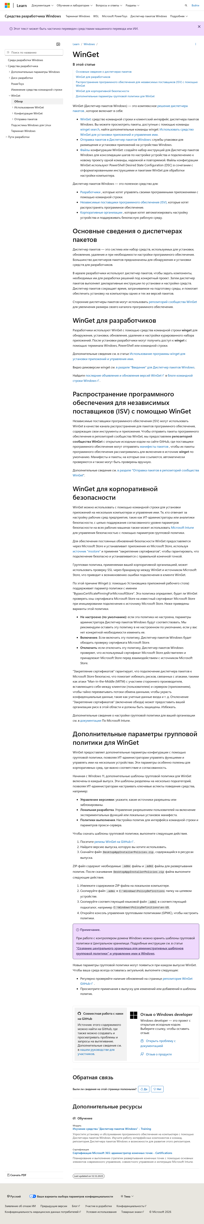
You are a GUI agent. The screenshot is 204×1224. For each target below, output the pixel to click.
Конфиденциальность (130, 1206)
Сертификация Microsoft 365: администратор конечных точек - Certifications (122, 1153)
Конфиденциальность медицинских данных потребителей (41, 1212)
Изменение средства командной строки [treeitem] (36, 89)
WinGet (85, 119)
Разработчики (90, 192)
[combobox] (34, 52)
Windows (89, 44)
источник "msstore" (87, 551)
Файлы (85, 150)
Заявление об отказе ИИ (20, 1206)
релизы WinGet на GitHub (112, 841)
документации (90, 720)
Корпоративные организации (101, 212)
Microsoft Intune (182, 527)
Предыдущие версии (53, 1206)
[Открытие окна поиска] (186, 5)
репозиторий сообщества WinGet (173, 302)
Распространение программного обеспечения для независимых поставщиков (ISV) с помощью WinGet (137, 83)
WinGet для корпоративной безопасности (102, 91)
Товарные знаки (131, 1212)
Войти (195, 5)
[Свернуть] (58, 44)
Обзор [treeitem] (18, 101)
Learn (76, 44)
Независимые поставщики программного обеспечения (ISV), (123, 202)
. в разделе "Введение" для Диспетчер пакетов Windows (154, 367)
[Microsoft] (7, 5)
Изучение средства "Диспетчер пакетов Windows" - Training (112, 1129)
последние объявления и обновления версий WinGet (123, 375)
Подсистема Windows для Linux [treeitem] (31, 125)
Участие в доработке (98, 1206)
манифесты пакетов (154, 446)
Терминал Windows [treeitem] (23, 131)
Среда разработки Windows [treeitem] (25, 60)
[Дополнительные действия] (195, 44)
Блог (74, 1206)
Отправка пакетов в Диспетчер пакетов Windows (115, 139)
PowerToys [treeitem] (17, 84)
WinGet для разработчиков (93, 77)
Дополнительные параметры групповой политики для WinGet (115, 96)
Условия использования (101, 1212)
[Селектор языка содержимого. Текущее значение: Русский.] (14, 1196)
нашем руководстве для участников (96, 1051)
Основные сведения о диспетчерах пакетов (103, 71)
